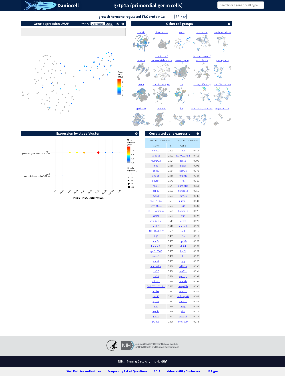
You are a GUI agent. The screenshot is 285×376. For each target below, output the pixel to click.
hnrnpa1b (183, 190)
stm (183, 256)
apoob (156, 175)
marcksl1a (155, 266)
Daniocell (68, 5)
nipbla (155, 311)
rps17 (156, 271)
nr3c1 (156, 185)
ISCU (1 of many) (155, 211)
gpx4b (155, 316)
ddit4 (183, 246)
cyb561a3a (156, 221)
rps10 (156, 276)
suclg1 (155, 215)
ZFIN (181, 16)
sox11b (183, 271)
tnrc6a (155, 241)
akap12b (183, 286)
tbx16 (183, 160)
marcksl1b (183, 185)
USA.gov (212, 371)
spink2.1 (183, 301)
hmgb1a (183, 175)
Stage (109, 23)
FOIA (157, 371)
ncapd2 (183, 281)
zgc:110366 (156, 251)
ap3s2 (156, 301)
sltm (183, 215)
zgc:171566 (156, 201)
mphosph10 (183, 296)
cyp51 (156, 195)
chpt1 (156, 170)
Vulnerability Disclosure (183, 371)
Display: (85, 23)
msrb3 (155, 291)
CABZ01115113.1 (156, 286)
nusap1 (183, 201)
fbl (183, 180)
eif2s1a (183, 266)
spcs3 (156, 261)
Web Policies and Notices (84, 371)
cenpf (183, 221)
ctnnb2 (155, 150)
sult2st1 (156, 281)
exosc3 (156, 256)
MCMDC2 (156, 160)
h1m (183, 236)
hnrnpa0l (155, 246)
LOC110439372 (156, 231)
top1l (183, 251)
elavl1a (183, 195)
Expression (98, 23)
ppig (183, 261)
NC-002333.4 (183, 155)
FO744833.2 (156, 205)
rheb (155, 165)
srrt (183, 205)
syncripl (183, 276)
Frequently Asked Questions (127, 371)
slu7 (183, 311)
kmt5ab (183, 291)
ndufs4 (155, 180)
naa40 (156, 296)
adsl (156, 306)
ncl (183, 150)
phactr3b (155, 226)
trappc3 (156, 155)
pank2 (155, 190)
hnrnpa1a (183, 211)
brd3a (183, 231)
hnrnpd (183, 316)
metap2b (183, 321)
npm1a (183, 170)
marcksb (183, 226)
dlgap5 (183, 165)
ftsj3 (156, 236)
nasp (183, 306)
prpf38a (183, 241)
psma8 (155, 321)
